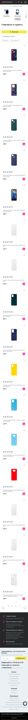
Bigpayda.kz (3, 6)
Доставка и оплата (14, 700)
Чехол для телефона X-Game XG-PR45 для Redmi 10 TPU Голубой (14, 421)
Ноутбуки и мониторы (14, 674)
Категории (9, 6)
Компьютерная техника (14, 683)
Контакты (14, 692)
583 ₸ (4, 319)
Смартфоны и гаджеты (17, 6)
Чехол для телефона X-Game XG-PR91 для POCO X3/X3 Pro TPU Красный (14, 491)
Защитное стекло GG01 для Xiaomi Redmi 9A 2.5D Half (14, 525)
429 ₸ (5, 249)
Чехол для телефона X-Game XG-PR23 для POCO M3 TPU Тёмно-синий (14, 351)
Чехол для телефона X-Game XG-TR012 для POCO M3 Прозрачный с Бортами (12, 595)
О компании (14, 690)
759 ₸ (4, 599)
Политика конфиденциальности (14, 704)
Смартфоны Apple (14, 676)
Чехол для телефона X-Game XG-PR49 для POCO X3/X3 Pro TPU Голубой (14, 456)
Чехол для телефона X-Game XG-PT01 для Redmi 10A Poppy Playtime (14, 211)
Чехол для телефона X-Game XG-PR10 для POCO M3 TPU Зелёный (14, 316)
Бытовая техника (14, 678)
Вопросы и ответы (14, 709)
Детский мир (14, 685)
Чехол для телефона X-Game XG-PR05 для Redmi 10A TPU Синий (14, 176)
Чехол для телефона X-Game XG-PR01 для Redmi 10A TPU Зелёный (14, 141)
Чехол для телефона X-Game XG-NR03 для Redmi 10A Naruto (12, 71)
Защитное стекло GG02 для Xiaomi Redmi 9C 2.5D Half (14, 246)
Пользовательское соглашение (14, 702)
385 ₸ (4, 74)
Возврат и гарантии (14, 698)
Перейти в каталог (14, 714)
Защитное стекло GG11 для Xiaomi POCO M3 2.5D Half (13, 281)
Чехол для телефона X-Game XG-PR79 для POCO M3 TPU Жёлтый (14, 386)
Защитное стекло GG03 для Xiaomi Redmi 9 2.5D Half (13, 560)
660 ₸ (5, 529)
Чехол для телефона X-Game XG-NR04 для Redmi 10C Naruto (12, 106)
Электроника (14, 680)
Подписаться (21, 658)
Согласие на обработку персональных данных (14, 707)
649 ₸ (5, 424)
